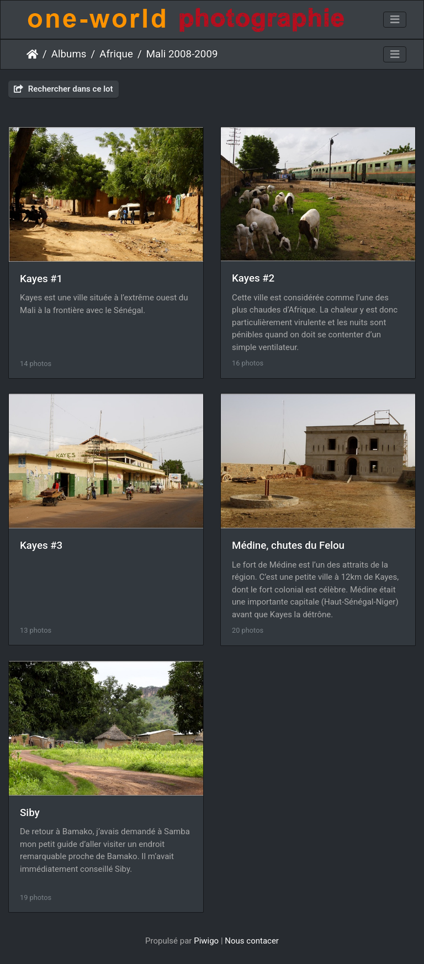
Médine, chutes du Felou (288, 545)
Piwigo (206, 941)
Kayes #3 (41, 545)
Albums (69, 54)
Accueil (32, 54)
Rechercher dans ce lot (63, 89)
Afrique (116, 54)
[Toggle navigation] (394, 20)
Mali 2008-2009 (182, 54)
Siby (30, 813)
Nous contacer (252, 941)
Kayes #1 (41, 279)
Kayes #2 (253, 278)
